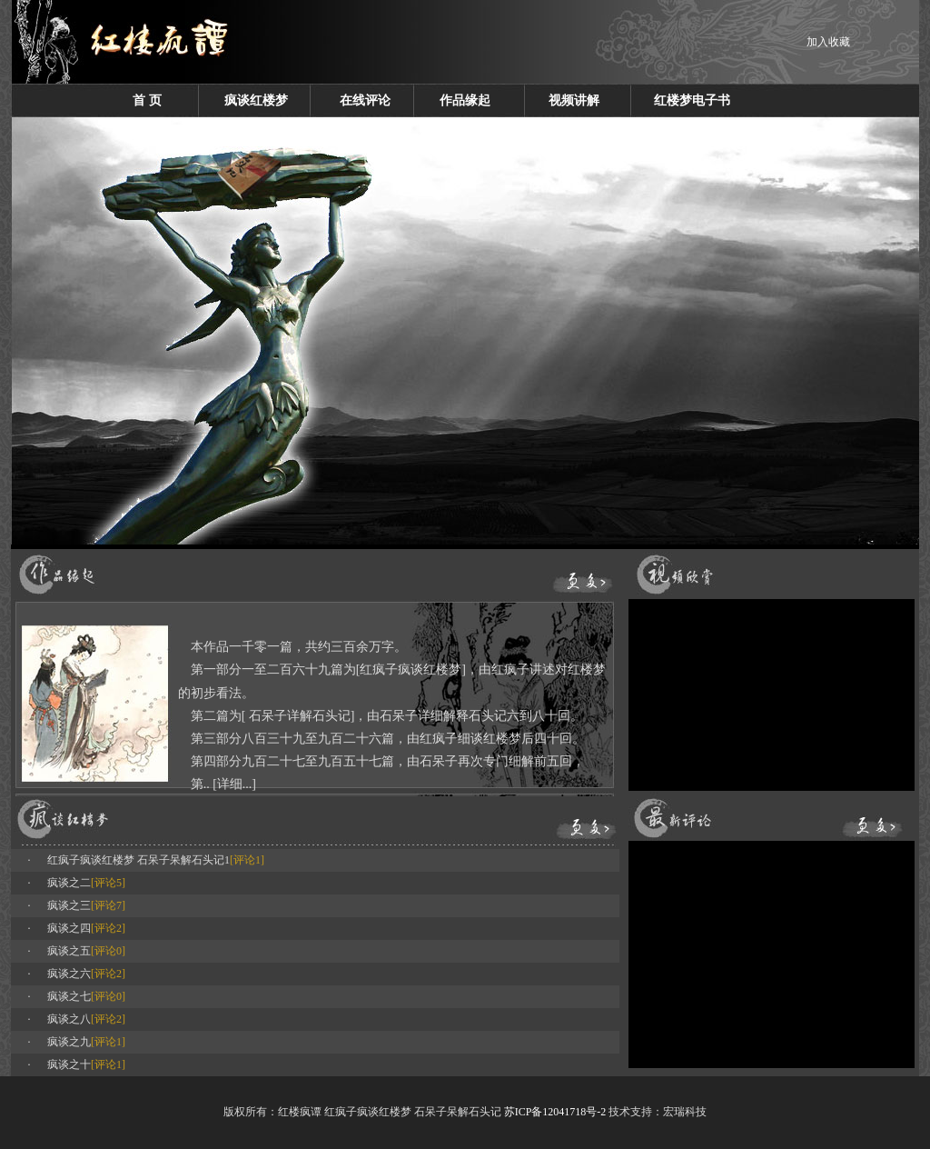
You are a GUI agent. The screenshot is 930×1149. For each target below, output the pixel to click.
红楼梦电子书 (692, 100)
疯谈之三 (69, 905)
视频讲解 (574, 100)
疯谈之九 (69, 1041)
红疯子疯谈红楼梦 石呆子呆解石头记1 (138, 860)
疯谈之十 (69, 1064)
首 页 (147, 100)
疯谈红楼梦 (256, 100)
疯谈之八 (69, 1019)
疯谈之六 (69, 973)
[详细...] (234, 784)
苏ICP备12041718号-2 (555, 1111)
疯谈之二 (69, 882)
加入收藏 (828, 41)
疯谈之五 (69, 950)
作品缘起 (465, 100)
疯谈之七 (69, 996)
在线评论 (365, 100)
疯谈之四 (69, 928)
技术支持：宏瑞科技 (657, 1111)
